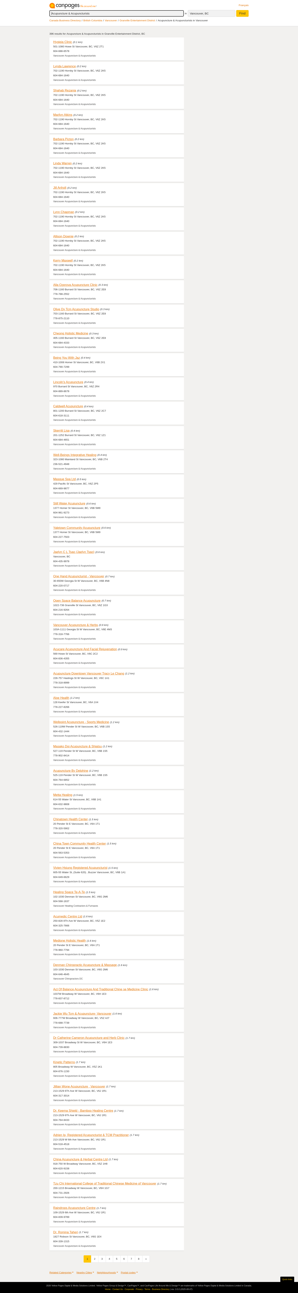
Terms (147, 1289)
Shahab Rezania (64, 90)
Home (108, 1289)
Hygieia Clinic (62, 42)
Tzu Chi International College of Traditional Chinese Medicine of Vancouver (104, 1183)
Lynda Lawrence (64, 66)
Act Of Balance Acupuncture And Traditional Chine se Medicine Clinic (100, 989)
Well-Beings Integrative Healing (74, 455)
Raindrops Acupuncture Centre (74, 1207)
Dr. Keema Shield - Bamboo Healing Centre (83, 1110)
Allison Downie (63, 236)
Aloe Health (61, 697)
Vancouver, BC (199, 13)
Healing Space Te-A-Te (69, 892)
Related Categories (60, 1272)
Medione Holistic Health (69, 940)
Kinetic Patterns (64, 1062)
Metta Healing (62, 794)
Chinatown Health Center (70, 819)
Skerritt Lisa (61, 430)
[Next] (146, 1258)
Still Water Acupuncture (69, 503)
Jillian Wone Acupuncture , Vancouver (79, 1086)
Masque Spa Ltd (64, 479)
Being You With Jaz (66, 357)
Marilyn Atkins (62, 114)
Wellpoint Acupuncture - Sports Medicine (81, 722)
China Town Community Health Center (79, 843)
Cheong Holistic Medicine (70, 333)
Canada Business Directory (65, 20)
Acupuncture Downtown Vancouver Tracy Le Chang (88, 673)
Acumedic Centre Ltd (67, 916)
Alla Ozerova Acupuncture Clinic (75, 284)
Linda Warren (62, 163)
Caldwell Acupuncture (68, 406)
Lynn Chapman (63, 212)
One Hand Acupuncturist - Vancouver (78, 576)
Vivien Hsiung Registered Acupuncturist (80, 867)
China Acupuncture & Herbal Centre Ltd (80, 1159)
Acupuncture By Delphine (70, 770)
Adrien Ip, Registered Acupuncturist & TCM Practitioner (91, 1135)
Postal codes (128, 1272)
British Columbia (92, 20)
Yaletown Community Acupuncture (76, 527)
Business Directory (161, 1289)
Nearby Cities (84, 1272)
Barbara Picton (63, 139)
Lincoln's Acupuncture (68, 382)
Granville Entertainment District (137, 20)
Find (242, 13)
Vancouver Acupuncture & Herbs (75, 625)
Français (244, 5)
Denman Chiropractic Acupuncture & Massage (85, 965)
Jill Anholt (59, 187)
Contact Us (118, 1289)
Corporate (129, 1289)
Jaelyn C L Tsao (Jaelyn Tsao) (73, 552)
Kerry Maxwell (63, 260)
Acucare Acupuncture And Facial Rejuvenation (85, 649)
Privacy (139, 1289)
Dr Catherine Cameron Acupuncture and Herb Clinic (88, 1037)
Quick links (287, 1279)
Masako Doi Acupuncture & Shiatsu (77, 746)
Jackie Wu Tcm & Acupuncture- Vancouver (82, 1013)
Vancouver (111, 20)
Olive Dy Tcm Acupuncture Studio (76, 309)
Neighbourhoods (106, 1272)
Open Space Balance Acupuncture (77, 600)
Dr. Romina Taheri (65, 1232)
